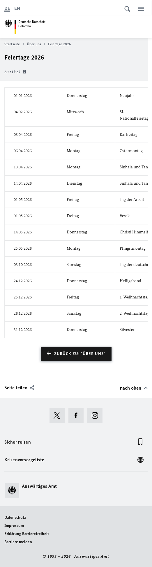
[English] (17, 8)
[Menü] (141, 8)
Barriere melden (18, 541)
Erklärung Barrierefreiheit (26, 533)
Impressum (14, 525)
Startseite (14, 44)
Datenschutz (15, 517)
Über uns (36, 44)
